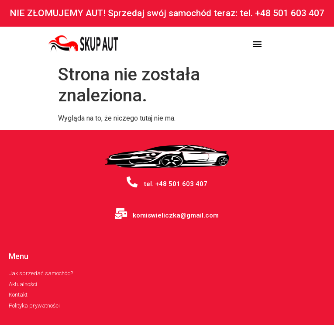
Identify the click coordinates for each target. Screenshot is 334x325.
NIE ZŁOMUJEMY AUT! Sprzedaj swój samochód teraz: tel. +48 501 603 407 (167, 13)
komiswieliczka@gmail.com (176, 215)
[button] (257, 44)
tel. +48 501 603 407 (175, 184)
